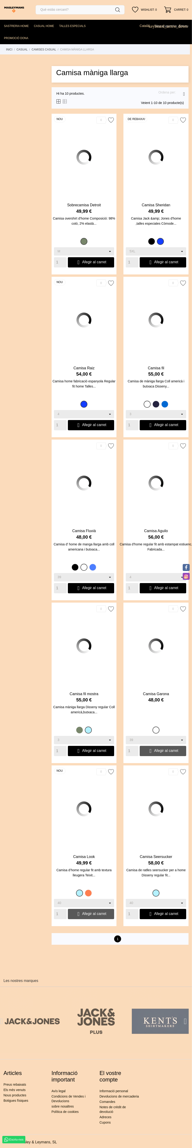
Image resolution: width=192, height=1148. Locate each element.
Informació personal (113, 1091)
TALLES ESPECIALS (72, 26)
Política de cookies (65, 1112)
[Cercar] (80, 9)
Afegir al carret (91, 262)
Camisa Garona (156, 694)
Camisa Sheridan (156, 205)
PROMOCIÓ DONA (16, 38)
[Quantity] (60, 262)
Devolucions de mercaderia (119, 1096)
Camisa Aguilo (156, 531)
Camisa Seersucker (156, 857)
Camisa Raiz (84, 368)
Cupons (105, 1122)
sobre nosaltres (63, 1106)
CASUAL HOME (44, 26)
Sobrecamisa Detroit (84, 205)
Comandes (107, 1102)
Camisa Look (84, 857)
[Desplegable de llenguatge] (146, 25)
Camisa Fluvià (84, 531)
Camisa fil (156, 368)
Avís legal (59, 1091)
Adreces (105, 1117)
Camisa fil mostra (84, 694)
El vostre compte (110, 1076)
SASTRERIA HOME (16, 26)
